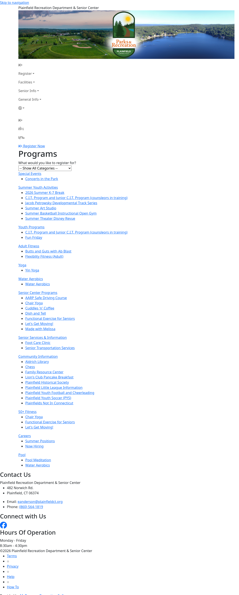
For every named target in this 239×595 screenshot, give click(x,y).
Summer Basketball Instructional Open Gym (61, 213)
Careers (24, 435)
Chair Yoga (34, 303)
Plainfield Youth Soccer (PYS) (48, 398)
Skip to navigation (14, 2)
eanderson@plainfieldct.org (40, 501)
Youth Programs (31, 227)
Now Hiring (34, 446)
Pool (21, 454)
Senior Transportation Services (50, 347)
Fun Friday (33, 237)
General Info (28, 99)
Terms (12, 556)
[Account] (29, 108)
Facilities (25, 82)
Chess (30, 366)
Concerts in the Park (41, 178)
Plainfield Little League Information (54, 387)
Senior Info (27, 90)
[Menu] (21, 137)
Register (25, 73)
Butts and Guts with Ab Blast (48, 251)
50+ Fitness (27, 411)
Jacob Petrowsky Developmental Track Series (61, 203)
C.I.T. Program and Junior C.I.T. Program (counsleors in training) (76, 197)
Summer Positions (40, 441)
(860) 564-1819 (31, 506)
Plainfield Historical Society (47, 382)
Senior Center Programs (37, 292)
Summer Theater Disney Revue (50, 218)
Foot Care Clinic (37, 342)
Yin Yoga (32, 270)
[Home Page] (29, 65)
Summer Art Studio (40, 208)
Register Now (34, 146)
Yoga (22, 265)
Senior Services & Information (42, 337)
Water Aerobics (30, 278)
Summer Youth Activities (38, 187)
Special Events (29, 173)
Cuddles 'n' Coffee (39, 308)
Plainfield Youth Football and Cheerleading (59, 392)
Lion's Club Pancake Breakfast (49, 377)
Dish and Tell (35, 313)
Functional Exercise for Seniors (50, 318)
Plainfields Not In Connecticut (49, 403)
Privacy (12, 566)
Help (10, 576)
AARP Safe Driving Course (46, 297)
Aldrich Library (37, 361)
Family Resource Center (44, 372)
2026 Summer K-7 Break (44, 192)
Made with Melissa (40, 329)
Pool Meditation (38, 460)
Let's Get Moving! (39, 323)
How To (13, 587)
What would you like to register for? (47, 162)
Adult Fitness (28, 246)
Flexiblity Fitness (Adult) (44, 256)
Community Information (38, 356)
